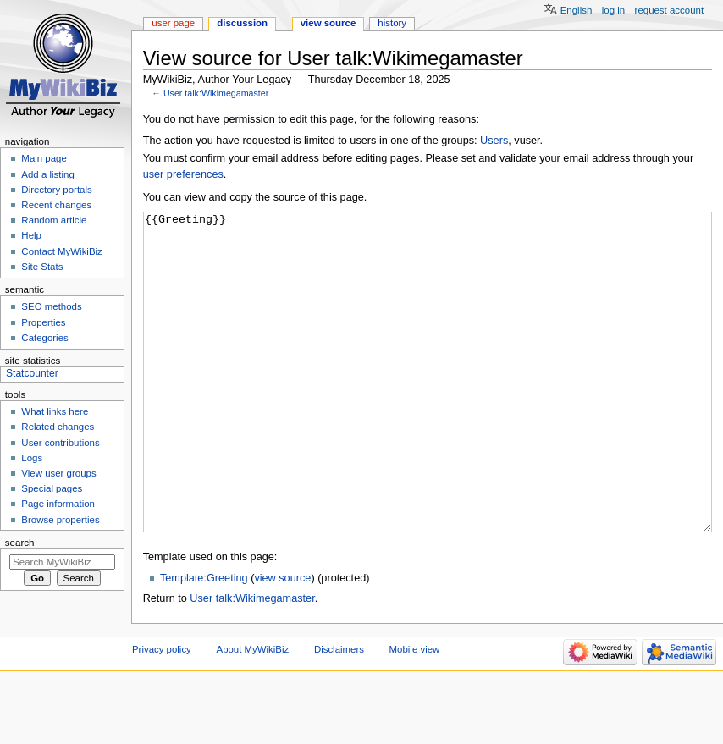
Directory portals (56, 190)
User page (173, 23)
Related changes (57, 427)
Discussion (242, 23)
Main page (44, 158)
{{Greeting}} (428, 404)
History (392, 23)
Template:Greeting (204, 642)
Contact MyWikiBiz (61, 251)
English (576, 10)
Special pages (51, 488)
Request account (669, 10)
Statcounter (32, 373)
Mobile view (414, 713)
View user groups (58, 473)
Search (20, 542)
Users (494, 140)
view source (282, 642)
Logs (31, 458)
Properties (43, 322)
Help (31, 235)
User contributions (60, 443)
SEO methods (51, 306)
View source (328, 23)
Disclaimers (339, 713)
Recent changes (56, 205)
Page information (58, 504)
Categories (44, 338)
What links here (54, 411)
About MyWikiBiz (253, 713)
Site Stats (42, 267)
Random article (53, 220)
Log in (613, 10)
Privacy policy (161, 713)
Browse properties (60, 520)
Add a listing (47, 174)
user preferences (183, 174)
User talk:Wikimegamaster (215, 93)
